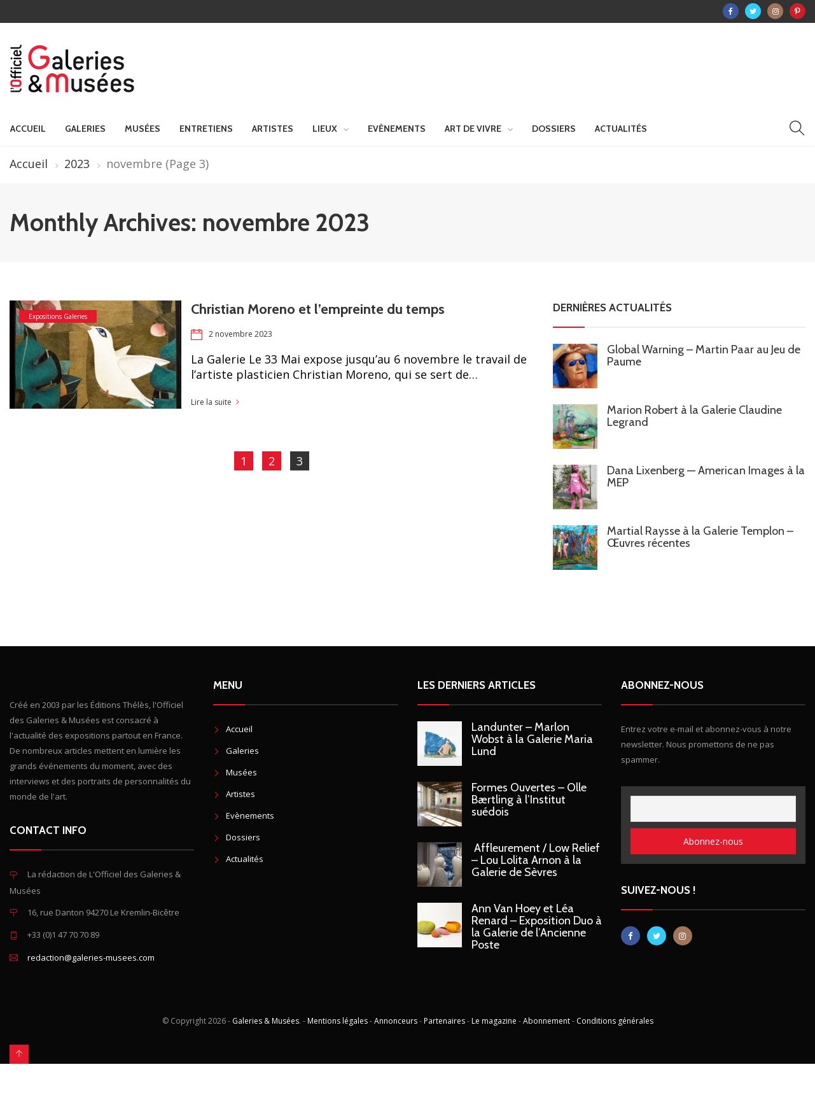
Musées (142, 128)
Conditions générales (614, 1020)
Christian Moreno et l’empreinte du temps (318, 309)
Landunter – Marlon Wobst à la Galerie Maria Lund (532, 739)
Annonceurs (395, 1020)
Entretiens (206, 128)
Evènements (397, 128)
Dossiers (554, 128)
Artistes (272, 128)
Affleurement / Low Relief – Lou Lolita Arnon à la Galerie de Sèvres (535, 860)
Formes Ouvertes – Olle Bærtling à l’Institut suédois (529, 800)
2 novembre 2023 (240, 333)
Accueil (28, 128)
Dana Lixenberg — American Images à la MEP (706, 476)
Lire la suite (211, 402)
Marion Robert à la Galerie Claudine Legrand (694, 416)
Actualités (621, 128)
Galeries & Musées (265, 1020)
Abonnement (546, 1020)
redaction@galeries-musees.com (91, 957)
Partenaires (444, 1020)
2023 (77, 163)
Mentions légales (337, 1020)
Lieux (324, 128)
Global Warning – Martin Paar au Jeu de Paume (703, 356)
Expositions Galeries (58, 316)
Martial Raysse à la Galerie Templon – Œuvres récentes (700, 537)
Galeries (85, 128)
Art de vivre (473, 128)
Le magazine (494, 1020)
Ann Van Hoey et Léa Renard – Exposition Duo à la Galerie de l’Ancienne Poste (536, 926)
